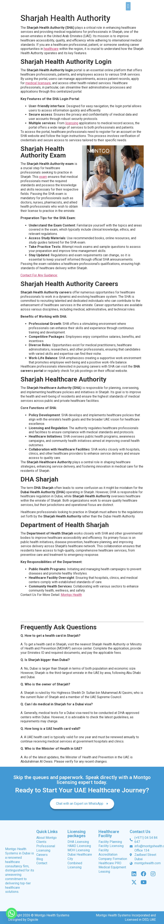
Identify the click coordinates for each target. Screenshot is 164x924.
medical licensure (38, 83)
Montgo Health (71, 595)
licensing (71, 123)
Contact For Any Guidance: (39, 275)
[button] (128, 6)
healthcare (51, 49)
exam (43, 177)
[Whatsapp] (11, 913)
